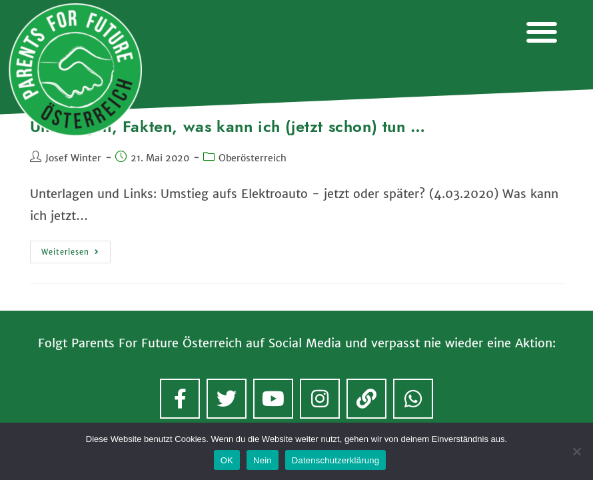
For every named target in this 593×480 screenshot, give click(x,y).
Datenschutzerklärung (335, 460)
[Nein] (576, 451)
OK (227, 460)
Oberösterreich (253, 158)
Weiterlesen (76, 249)
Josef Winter (73, 158)
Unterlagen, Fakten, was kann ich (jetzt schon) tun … (228, 126)
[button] (541, 32)
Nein (262, 460)
